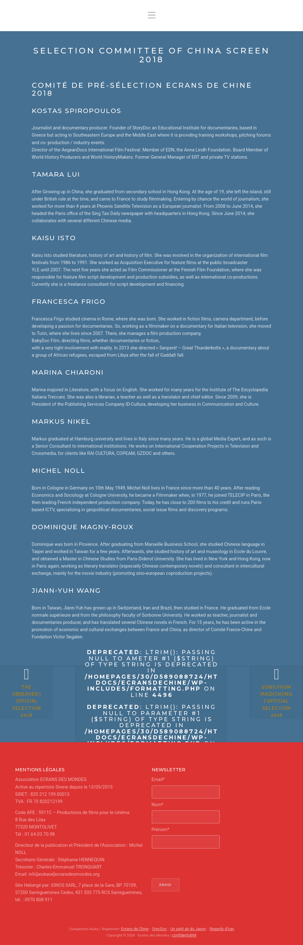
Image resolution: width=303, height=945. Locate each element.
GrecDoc (160, 928)
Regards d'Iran (219, 928)
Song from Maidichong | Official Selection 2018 (265, 712)
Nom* (157, 804)
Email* (158, 779)
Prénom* (160, 829)
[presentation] (200, 863)
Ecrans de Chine (137, 928)
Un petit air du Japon (187, 928)
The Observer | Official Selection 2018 (38, 712)
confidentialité (184, 934)
